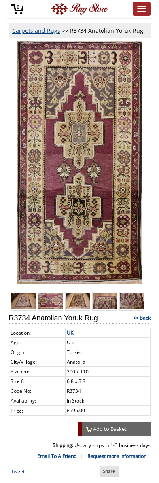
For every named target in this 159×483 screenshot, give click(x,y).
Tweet (18, 471)
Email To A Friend (56, 456)
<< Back (142, 317)
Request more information (116, 456)
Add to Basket (106, 428)
